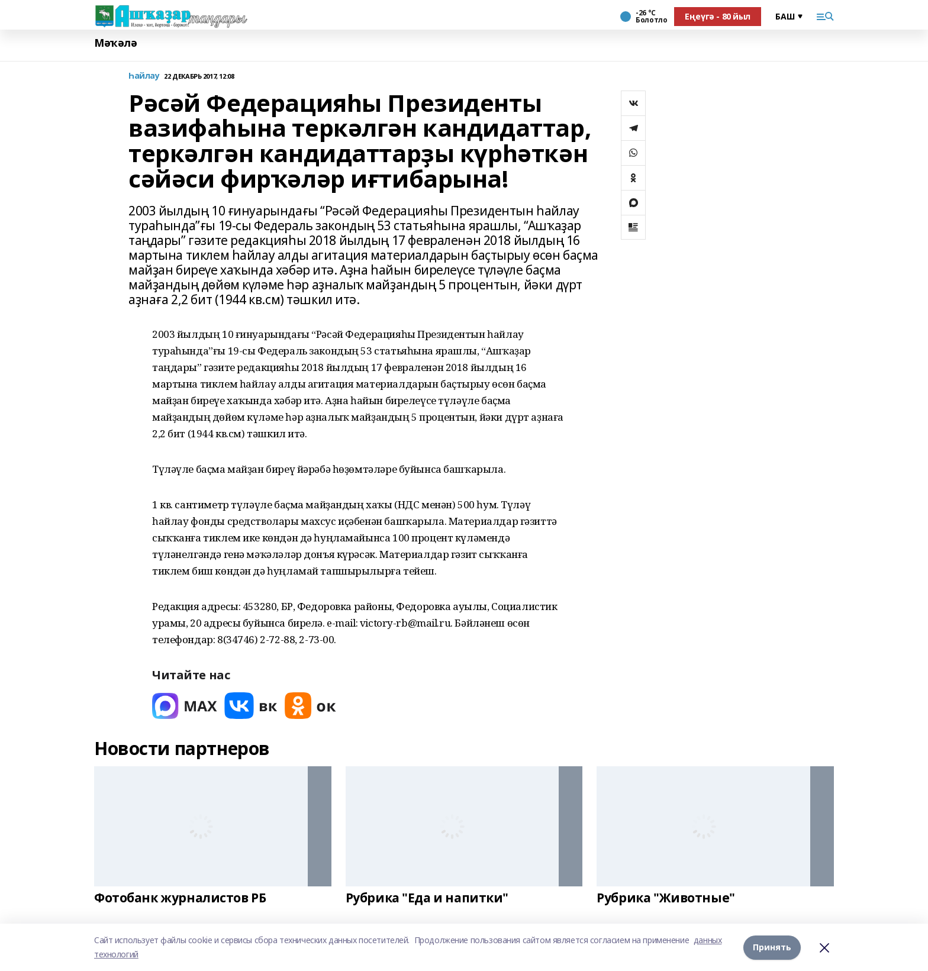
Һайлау (143, 76)
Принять (772, 947)
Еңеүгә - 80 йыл (717, 16)
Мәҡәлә (115, 43)
